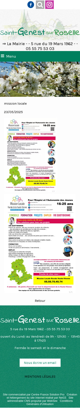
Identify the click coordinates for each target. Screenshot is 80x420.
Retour (40, 301)
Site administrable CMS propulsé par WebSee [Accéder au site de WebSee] (40, 399)
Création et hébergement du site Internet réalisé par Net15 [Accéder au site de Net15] (42, 396)
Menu (11, 56)
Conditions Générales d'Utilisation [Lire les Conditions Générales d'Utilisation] (49, 402)
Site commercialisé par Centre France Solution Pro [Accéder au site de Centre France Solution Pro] (33, 394)
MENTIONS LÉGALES (40, 376)
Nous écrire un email (40, 363)
